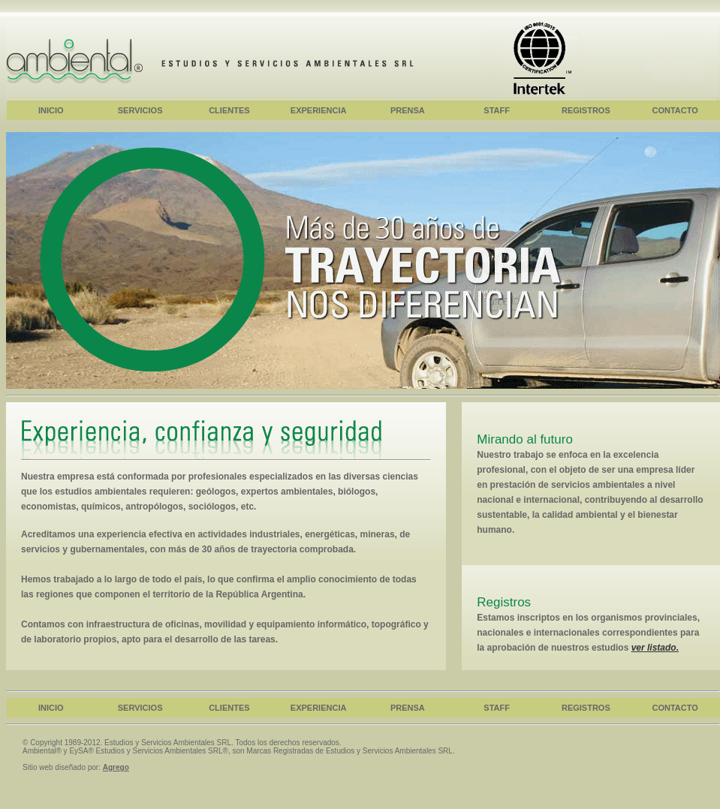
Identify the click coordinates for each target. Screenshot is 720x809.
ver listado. (655, 647)
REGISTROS (586, 110)
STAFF (497, 110)
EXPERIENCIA (319, 110)
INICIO (51, 110)
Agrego (116, 767)
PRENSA (407, 110)
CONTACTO (674, 110)
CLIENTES (229, 110)
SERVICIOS (140, 110)
